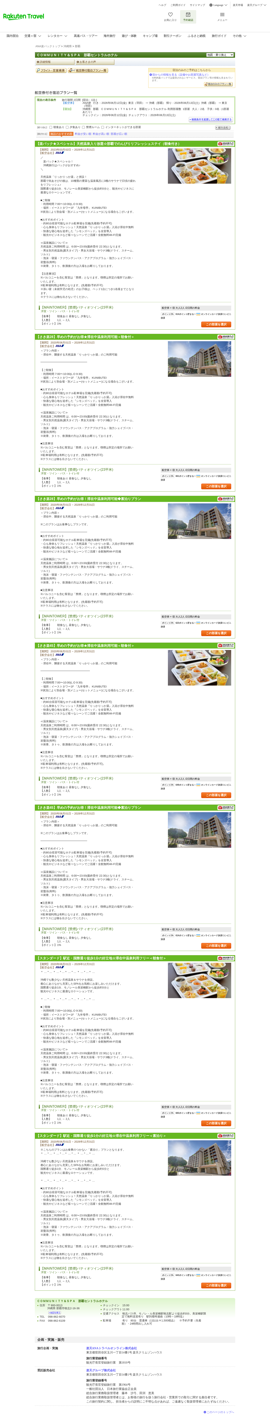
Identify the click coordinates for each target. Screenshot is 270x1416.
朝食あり (58, 127)
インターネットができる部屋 (123, 127)
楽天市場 (238, 5)
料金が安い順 (83, 133)
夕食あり (75, 127)
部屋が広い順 (119, 133)
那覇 (77, 46)
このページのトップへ (220, 1412)
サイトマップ (197, 5)
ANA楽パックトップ (47, 46)
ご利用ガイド (178, 5)
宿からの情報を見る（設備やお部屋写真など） (181, 74)
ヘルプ (162, 5)
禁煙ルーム (93, 127)
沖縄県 (67, 46)
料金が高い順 (101, 133)
